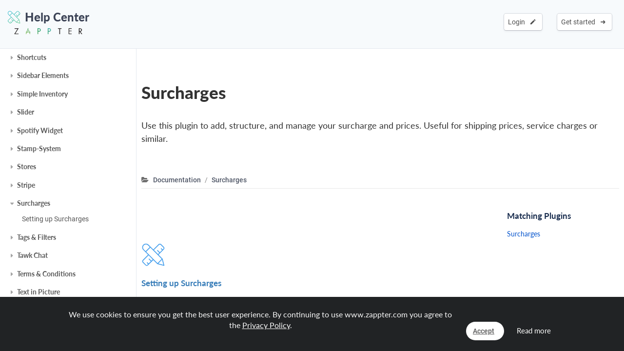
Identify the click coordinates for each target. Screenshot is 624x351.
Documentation (177, 180)
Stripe (26, 185)
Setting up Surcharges (55, 219)
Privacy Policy (266, 325)
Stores (26, 166)
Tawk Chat (32, 255)
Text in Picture (38, 292)
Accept (483, 331)
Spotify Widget (40, 130)
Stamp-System (39, 148)
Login (522, 22)
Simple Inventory (42, 94)
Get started (583, 22)
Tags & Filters (36, 237)
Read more (534, 330)
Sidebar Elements (43, 75)
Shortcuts (31, 57)
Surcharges (33, 203)
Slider (25, 112)
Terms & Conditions (46, 274)
